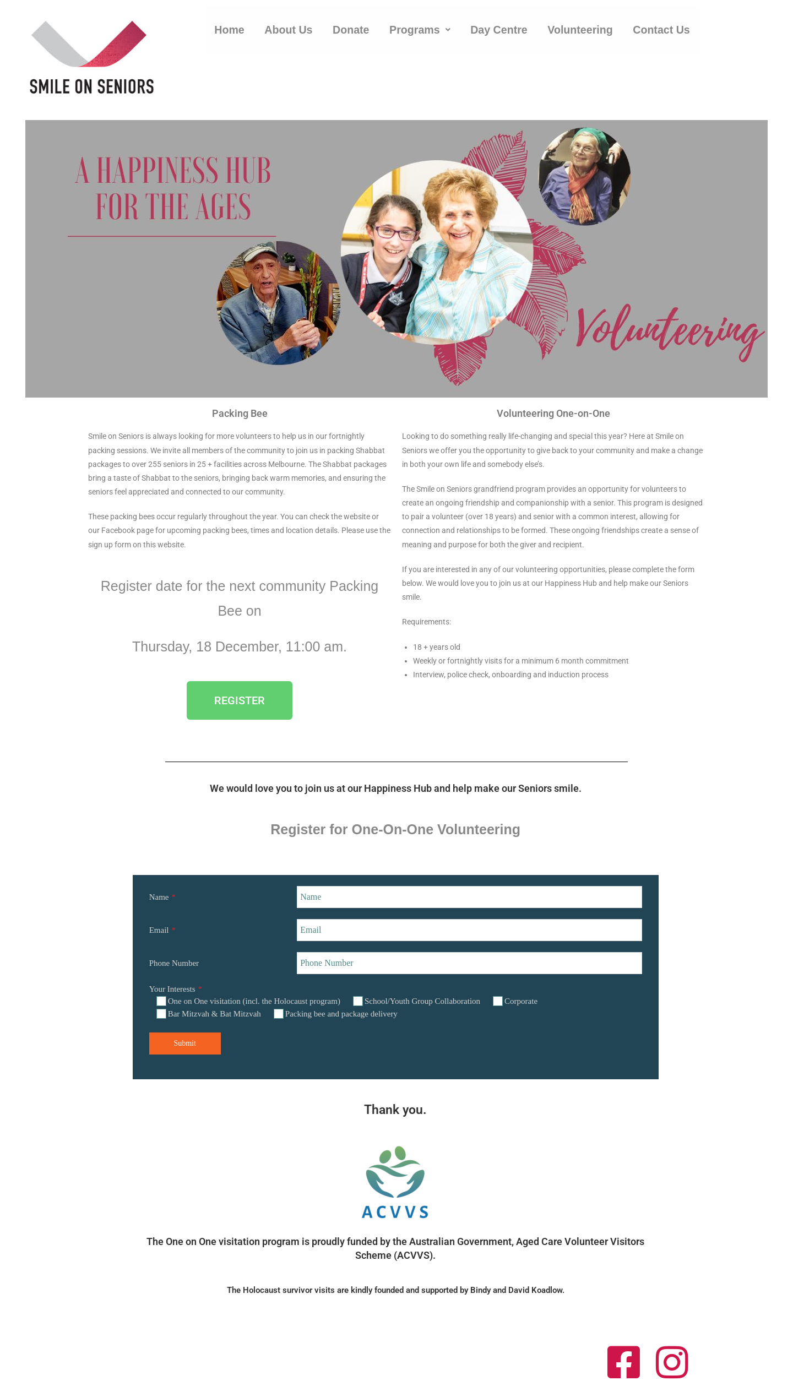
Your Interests (172, 989)
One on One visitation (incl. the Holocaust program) (248, 1001)
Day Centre (501, 35)
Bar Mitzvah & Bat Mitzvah (208, 1014)
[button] (421, 35)
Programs (421, 35)
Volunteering (583, 35)
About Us (289, 35)
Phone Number (174, 963)
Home (229, 35)
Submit (184, 1043)
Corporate (515, 1001)
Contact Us (666, 35)
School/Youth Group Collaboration (416, 1001)
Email (159, 930)
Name (159, 897)
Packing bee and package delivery (336, 1014)
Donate (352, 35)
